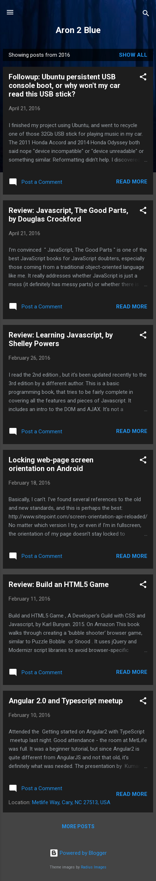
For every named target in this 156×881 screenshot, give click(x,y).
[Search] (146, 14)
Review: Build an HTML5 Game (59, 584)
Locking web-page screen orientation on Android (51, 464)
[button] (143, 78)
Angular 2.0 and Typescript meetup (66, 700)
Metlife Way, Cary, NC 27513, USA (71, 802)
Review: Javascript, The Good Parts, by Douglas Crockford (68, 214)
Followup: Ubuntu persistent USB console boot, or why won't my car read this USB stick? (64, 85)
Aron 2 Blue (78, 30)
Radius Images (93, 867)
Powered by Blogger (78, 853)
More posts (78, 826)
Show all (133, 55)
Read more (131, 181)
